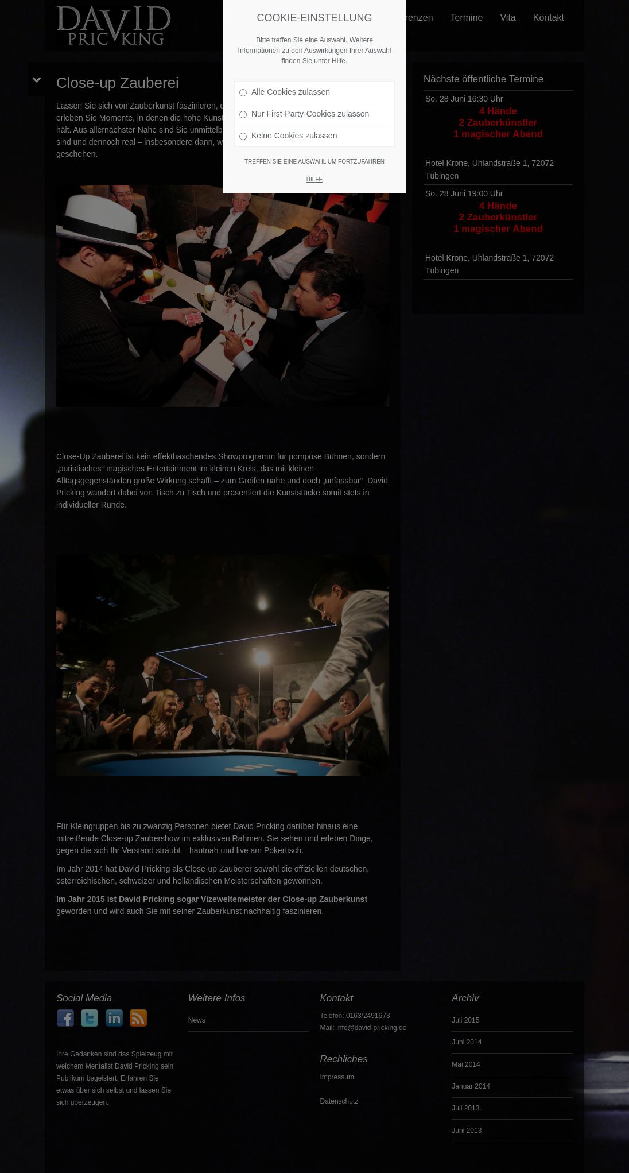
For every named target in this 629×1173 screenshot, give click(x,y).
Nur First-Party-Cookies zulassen (304, 105)
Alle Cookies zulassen (284, 83)
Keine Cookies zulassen (288, 126)
